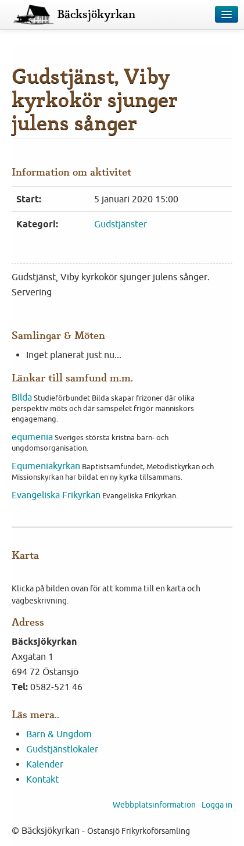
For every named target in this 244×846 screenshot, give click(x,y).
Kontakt (42, 779)
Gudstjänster (120, 224)
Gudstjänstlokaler (62, 749)
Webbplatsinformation (154, 804)
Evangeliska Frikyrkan (56, 495)
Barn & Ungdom (59, 734)
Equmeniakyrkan (46, 466)
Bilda (22, 397)
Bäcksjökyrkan (96, 14)
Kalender (44, 764)
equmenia (32, 436)
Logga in (217, 804)
